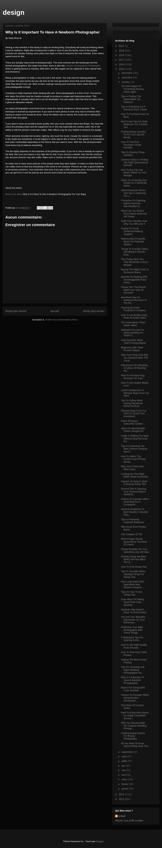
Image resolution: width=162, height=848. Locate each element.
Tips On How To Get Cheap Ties (131, 593)
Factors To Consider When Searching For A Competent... (135, 502)
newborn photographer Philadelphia (82, 65)
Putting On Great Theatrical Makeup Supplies (132, 231)
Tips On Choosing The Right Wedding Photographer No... (132, 670)
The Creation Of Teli (131, 534)
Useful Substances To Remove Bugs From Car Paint (135, 393)
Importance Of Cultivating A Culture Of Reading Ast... (134, 368)
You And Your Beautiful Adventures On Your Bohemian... (133, 620)
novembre (127, 77)
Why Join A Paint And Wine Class (132, 468)
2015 (122, 69)
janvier (125, 788)
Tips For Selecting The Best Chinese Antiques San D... (134, 449)
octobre (126, 82)
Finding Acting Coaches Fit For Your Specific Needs (133, 134)
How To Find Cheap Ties (134, 566)
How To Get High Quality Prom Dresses (134, 646)
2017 (122, 59)
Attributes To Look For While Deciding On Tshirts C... (132, 332)
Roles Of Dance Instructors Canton (132, 422)
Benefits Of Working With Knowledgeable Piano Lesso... (134, 279)
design (13, 12)
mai (124, 770)
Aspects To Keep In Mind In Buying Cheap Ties (134, 483)
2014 (122, 794)
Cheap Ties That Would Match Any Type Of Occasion (133, 290)
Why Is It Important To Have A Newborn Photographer (132, 680)
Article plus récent (15, 311)
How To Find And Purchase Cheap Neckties (131, 145)
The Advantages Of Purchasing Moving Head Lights (132, 89)
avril (124, 774)
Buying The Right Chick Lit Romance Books (135, 271)
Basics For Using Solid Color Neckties (133, 689)
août (124, 756)
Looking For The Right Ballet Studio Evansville (134, 475)
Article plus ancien (93, 311)
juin (124, 765)
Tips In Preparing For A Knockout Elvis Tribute (134, 108)
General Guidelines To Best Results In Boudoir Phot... (134, 512)
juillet (125, 761)
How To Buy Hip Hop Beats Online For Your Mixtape (134, 173)
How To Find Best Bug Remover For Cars (132, 377)
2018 (122, 55)
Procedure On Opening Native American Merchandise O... (133, 203)
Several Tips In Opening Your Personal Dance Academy (133, 491)
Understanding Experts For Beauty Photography (133, 736)
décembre (127, 73)
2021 (122, 46)
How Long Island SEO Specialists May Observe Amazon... (132, 584)
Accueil (54, 311)
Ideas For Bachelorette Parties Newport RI (133, 430)
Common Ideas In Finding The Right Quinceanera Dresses (134, 162)
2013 (122, 799)
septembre (127, 752)
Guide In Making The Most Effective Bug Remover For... (135, 438)
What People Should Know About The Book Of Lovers (134, 542)
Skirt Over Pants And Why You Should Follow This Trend (134, 358)
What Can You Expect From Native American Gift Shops (134, 213)
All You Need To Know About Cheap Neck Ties (134, 745)
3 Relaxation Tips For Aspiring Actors (132, 639)
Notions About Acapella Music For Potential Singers (133, 241)
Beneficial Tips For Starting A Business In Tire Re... (133, 300)
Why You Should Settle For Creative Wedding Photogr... (133, 726)
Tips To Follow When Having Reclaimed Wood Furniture (132, 403)
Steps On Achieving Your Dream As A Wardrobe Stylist (134, 183)
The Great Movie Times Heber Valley (133, 324)
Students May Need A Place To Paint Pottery (134, 611)
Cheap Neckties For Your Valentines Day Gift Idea (135, 550)
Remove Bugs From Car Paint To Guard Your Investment (133, 413)
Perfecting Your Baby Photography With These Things (132, 630)
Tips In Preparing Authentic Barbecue (132, 521)
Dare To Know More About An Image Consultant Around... (134, 715)
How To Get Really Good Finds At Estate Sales (134, 316)
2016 (122, 64)
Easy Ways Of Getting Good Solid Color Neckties (132, 602)
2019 (122, 50)
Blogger (99, 841)
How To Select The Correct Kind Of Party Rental (133, 459)
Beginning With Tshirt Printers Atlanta (132, 349)
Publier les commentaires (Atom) (62, 319)
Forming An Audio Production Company (133, 309)
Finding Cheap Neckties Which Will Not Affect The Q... (133, 559)
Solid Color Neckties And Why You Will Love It (134, 222)
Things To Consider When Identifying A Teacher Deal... (134, 252)
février (125, 784)
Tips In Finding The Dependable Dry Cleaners (131, 99)
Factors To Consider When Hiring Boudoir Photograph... (135, 698)
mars (124, 779)
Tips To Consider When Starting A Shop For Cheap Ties (133, 574)
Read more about (13, 194)
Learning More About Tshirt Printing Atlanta (133, 341)
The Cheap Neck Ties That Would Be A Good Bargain (134, 262)
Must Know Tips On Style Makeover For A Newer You (134, 124)
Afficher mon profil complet (129, 820)
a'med (121, 816)
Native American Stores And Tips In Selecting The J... (133, 193)
